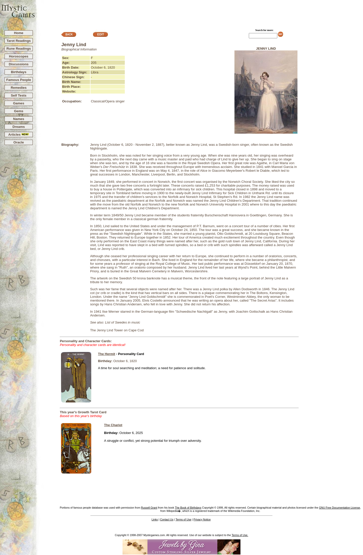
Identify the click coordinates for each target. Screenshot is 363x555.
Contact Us (166, 519)
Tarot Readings (19, 41)
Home (18, 33)
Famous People (18, 80)
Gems (18, 111)
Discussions (19, 64)
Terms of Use (183, 519)
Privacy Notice (202, 519)
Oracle (18, 142)
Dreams (19, 127)
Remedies (18, 88)
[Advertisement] (199, 13)
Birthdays (18, 72)
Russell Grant (149, 507)
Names (18, 119)
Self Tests (18, 95)
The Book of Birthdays (188, 507)
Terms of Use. (240, 535)
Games (18, 103)
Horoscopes (18, 56)
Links (155, 519)
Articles (18, 134)
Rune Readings (18, 48)
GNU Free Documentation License (339, 507)
